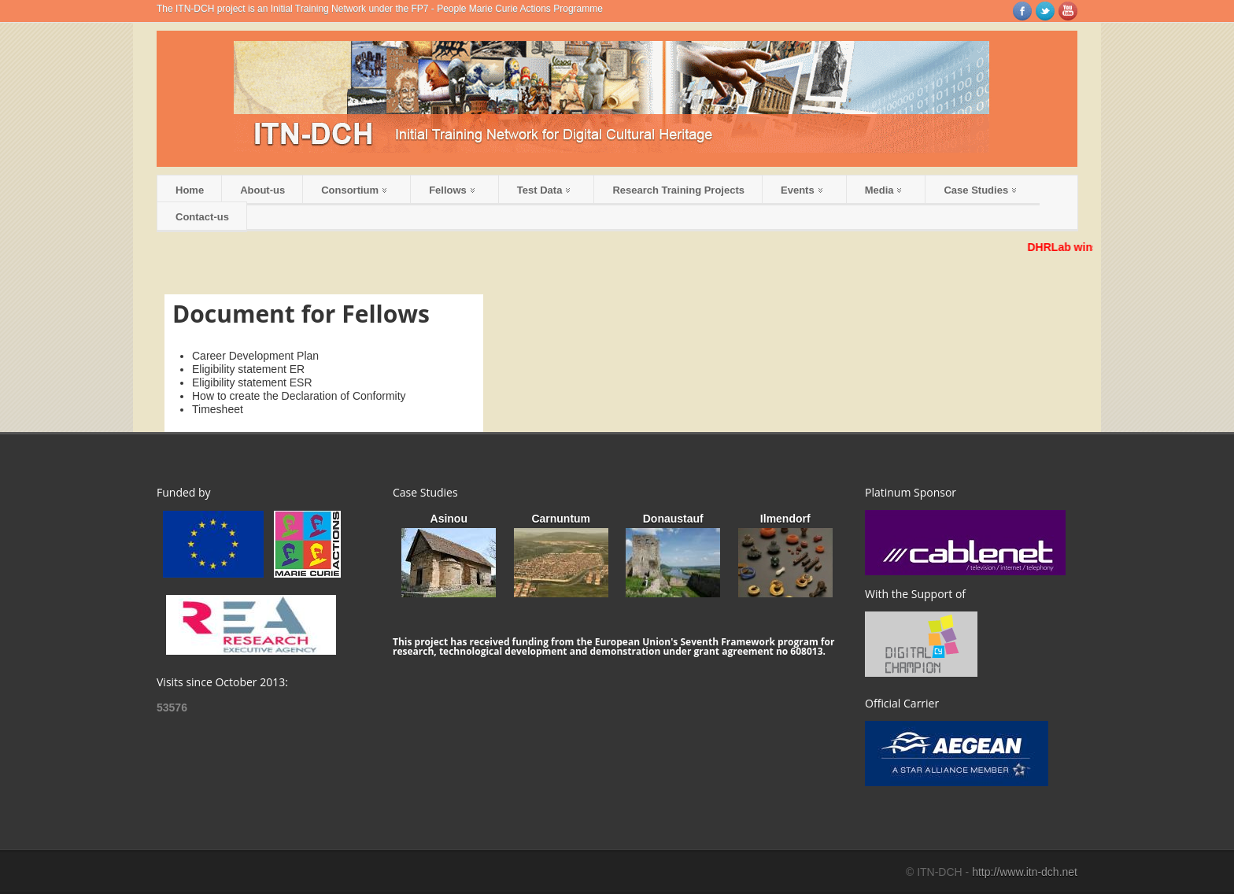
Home (189, 190)
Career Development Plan (255, 355)
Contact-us (202, 217)
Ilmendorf (785, 518)
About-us (262, 190)
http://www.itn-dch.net (1024, 872)
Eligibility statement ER (248, 369)
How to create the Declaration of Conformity (299, 396)
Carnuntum (560, 518)
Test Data (544, 190)
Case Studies (980, 190)
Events (801, 190)
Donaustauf (673, 518)
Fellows (452, 190)
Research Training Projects (678, 190)
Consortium (353, 190)
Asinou (448, 518)
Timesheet (217, 409)
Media (883, 190)
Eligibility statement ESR (252, 382)
